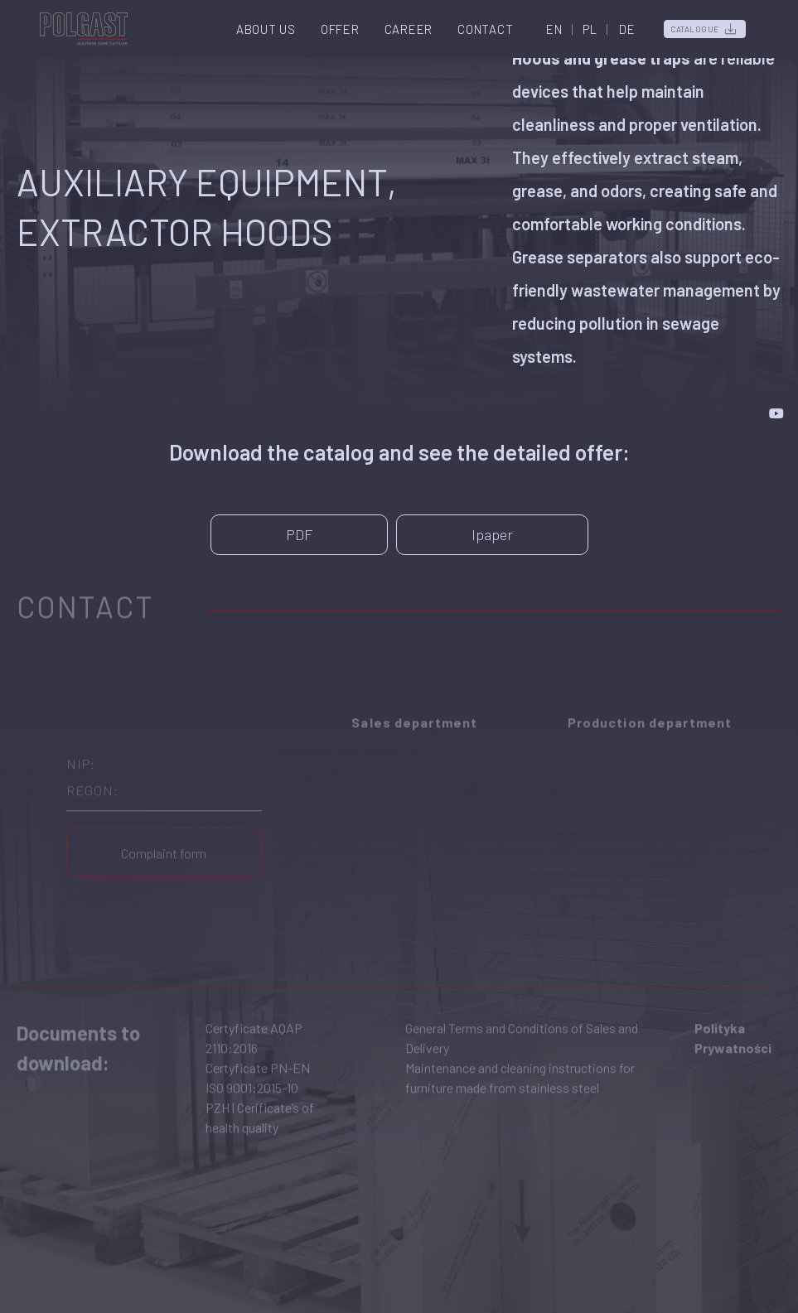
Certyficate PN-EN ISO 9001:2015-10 (258, 1061)
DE (627, 29)
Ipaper (492, 534)
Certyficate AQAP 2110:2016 (254, 1022)
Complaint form (163, 837)
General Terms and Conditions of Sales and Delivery (521, 1022)
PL (590, 29)
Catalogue (694, 29)
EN (554, 29)
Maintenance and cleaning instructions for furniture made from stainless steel (520, 1061)
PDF (299, 534)
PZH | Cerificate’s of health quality (260, 1101)
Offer (340, 29)
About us (266, 29)
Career (408, 29)
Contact (485, 29)
